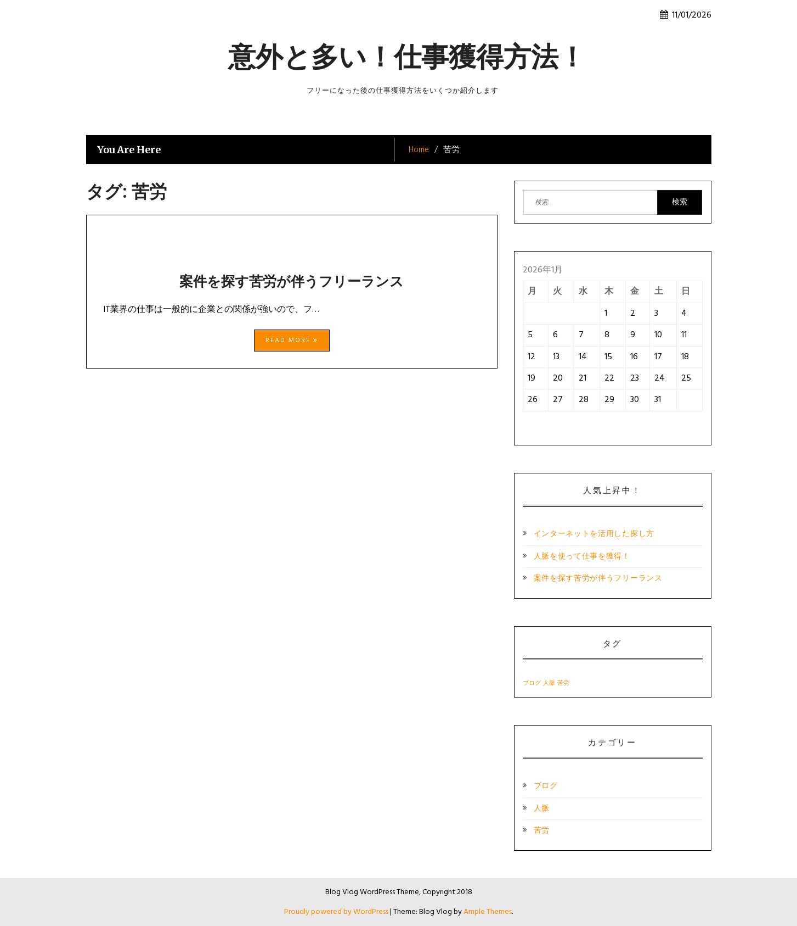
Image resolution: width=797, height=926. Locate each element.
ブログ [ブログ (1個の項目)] (532, 683)
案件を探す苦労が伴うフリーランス (291, 281)
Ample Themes (487, 912)
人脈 (542, 808)
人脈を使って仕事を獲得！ (582, 556)
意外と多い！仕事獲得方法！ (407, 57)
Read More (291, 340)
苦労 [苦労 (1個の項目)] (563, 683)
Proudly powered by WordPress (337, 912)
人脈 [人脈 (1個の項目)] (549, 683)
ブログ (546, 786)
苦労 (542, 830)
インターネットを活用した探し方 (594, 534)
